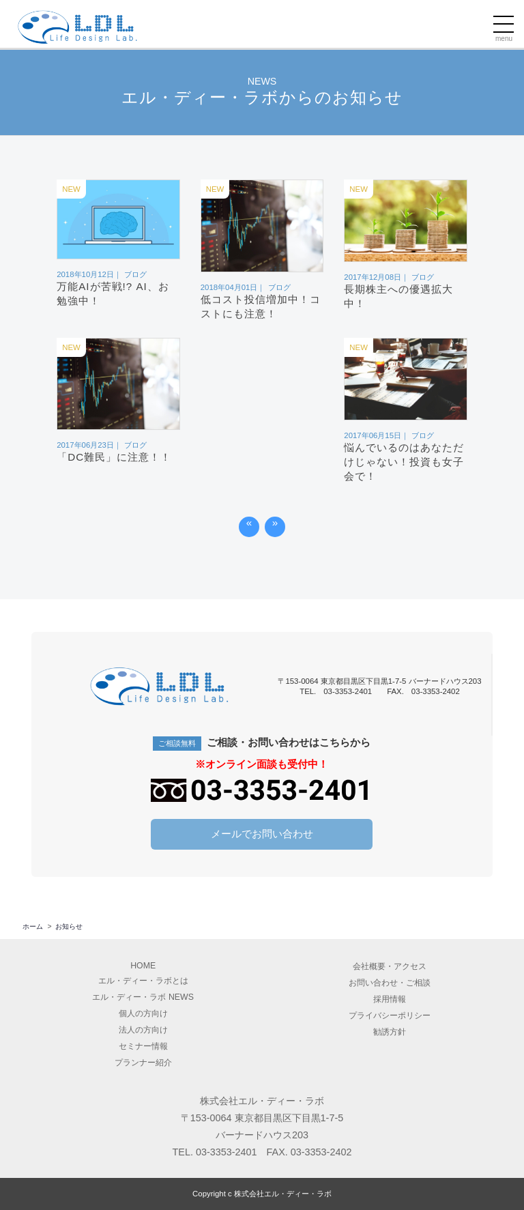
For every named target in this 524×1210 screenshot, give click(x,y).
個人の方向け (143, 1013)
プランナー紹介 (143, 1062)
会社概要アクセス (389, 966)
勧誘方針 (389, 1032)
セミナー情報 (143, 1046)
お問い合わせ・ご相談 (390, 983)
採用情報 (389, 999)
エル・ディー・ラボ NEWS (142, 997)
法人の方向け (143, 1030)
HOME (143, 965)
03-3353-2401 (226, 1152)
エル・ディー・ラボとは (143, 980)
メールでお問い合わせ (262, 833)
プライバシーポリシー (390, 1015)
